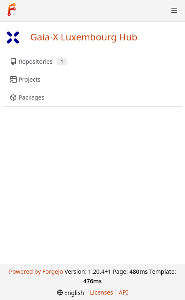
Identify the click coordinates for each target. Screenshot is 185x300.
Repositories (38, 61)
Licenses (101, 292)
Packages (27, 97)
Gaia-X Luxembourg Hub (84, 36)
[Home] (11, 10)
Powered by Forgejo (36, 271)
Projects (25, 79)
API (123, 292)
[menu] (70, 293)
